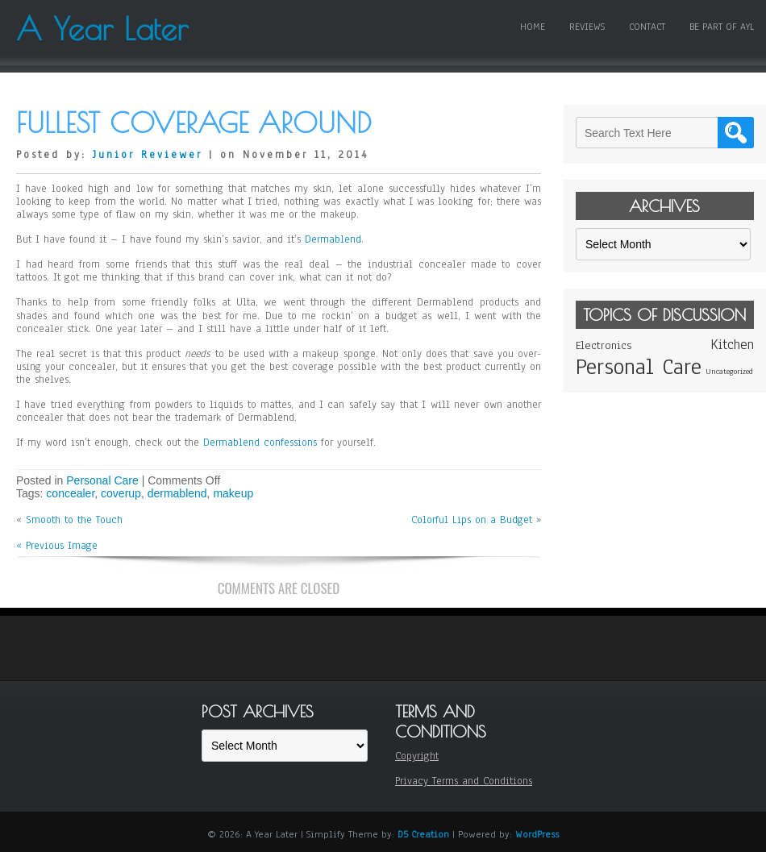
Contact (647, 26)
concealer (70, 493)
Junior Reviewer (147, 155)
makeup (233, 493)
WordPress (537, 834)
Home (532, 26)
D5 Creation (423, 834)
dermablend (177, 493)
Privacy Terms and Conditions (463, 781)
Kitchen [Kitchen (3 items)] (732, 344)
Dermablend (333, 239)
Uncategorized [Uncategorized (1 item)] (729, 371)
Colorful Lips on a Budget (471, 520)
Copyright (417, 756)
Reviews (587, 26)
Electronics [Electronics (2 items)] (603, 345)
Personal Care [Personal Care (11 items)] (638, 366)
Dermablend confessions (260, 442)
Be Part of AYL (721, 26)
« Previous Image (57, 545)
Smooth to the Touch (74, 520)
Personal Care (102, 480)
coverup (121, 493)
